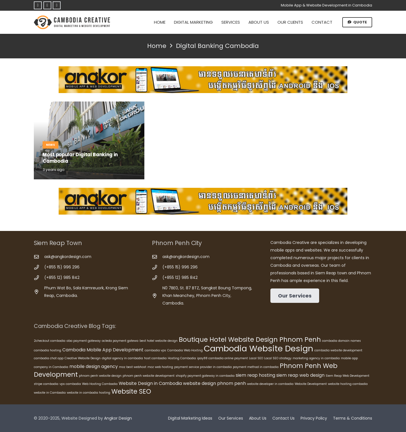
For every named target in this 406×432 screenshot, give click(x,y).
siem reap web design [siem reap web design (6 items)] (300, 375)
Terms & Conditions (352, 418)
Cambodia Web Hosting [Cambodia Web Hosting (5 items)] (185, 350)
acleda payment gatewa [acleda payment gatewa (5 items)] (120, 341)
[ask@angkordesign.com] (39, 257)
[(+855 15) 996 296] (39, 267)
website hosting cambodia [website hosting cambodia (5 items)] (348, 384)
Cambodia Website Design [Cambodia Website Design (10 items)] (258, 348)
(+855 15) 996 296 (62, 267)
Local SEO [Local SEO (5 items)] (256, 358)
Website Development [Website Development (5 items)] (311, 384)
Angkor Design (118, 418)
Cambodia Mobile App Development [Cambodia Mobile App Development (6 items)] (103, 350)
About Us (257, 418)
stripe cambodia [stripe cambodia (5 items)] (46, 384)
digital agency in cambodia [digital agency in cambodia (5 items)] (122, 358)
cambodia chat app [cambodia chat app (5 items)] (48, 358)
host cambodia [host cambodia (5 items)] (155, 358)
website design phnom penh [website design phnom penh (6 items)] (214, 383)
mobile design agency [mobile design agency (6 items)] (93, 366)
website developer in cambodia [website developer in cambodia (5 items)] (270, 384)
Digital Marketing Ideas (190, 418)
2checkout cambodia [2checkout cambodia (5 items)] (49, 341)
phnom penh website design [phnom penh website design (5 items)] (100, 376)
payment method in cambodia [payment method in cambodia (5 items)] (256, 367)
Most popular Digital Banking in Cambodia (80, 158)
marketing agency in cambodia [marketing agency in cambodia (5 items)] (316, 358)
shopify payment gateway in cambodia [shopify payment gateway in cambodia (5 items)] (205, 376)
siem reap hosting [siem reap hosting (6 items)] (255, 375)
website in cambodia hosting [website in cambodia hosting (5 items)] (88, 393)
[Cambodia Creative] (73, 22)
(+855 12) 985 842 (62, 277)
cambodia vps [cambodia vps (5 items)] (155, 350)
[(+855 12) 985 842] (39, 277)
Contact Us (283, 418)
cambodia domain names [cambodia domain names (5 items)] (341, 341)
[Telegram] (47, 5)
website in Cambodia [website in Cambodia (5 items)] (50, 393)
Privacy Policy (314, 418)
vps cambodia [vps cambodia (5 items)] (70, 384)
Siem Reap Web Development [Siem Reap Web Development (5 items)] (347, 376)
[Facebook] (38, 5)
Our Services (230, 418)
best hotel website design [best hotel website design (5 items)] (159, 341)
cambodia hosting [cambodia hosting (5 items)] (47, 350)
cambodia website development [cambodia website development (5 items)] (338, 350)
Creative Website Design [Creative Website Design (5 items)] (83, 358)
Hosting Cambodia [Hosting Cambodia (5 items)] (182, 358)
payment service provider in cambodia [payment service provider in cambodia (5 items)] (203, 367)
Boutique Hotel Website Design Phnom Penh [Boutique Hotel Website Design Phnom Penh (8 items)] (250, 339)
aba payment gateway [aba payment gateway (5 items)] (84, 341)
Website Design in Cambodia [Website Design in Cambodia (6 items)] (150, 383)
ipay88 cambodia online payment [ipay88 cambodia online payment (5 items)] (222, 358)
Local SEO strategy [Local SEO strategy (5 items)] (278, 358)
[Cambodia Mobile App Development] (203, 79)
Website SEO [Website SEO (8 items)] (131, 391)
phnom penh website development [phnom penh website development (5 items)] (149, 376)
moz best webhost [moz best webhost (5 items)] (132, 367)
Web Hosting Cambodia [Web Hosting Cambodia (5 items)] (100, 384)
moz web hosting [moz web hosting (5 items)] (160, 367)
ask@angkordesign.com (67, 256)
